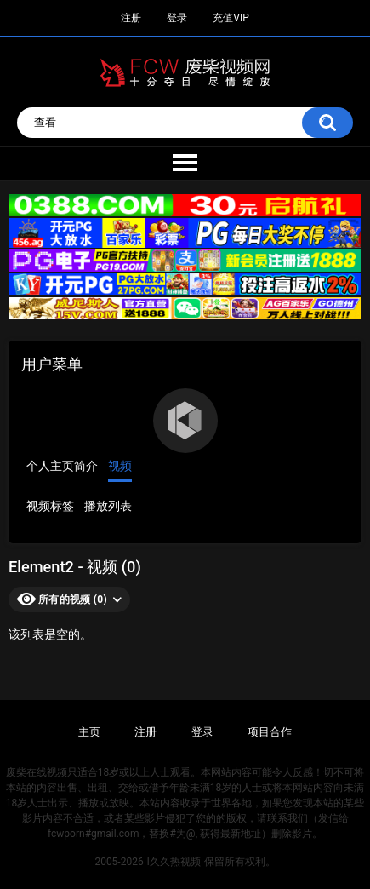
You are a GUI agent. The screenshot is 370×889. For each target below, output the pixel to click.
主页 (89, 732)
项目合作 (270, 732)
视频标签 (50, 506)
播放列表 (108, 506)
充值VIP (230, 18)
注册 (131, 18)
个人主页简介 (62, 466)
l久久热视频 (174, 862)
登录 (177, 18)
